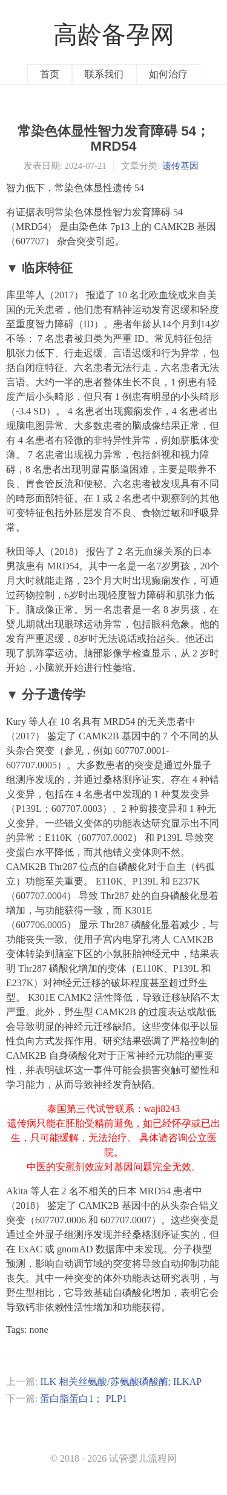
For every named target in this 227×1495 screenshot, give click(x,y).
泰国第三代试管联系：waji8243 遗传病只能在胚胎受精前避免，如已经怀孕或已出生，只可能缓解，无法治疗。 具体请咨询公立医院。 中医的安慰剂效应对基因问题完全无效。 (113, 1138)
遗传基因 (180, 166)
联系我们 (104, 74)
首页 (49, 74)
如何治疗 (168, 74)
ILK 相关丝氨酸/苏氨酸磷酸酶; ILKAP (121, 1381)
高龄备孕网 (113, 34)
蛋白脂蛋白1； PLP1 (83, 1398)
